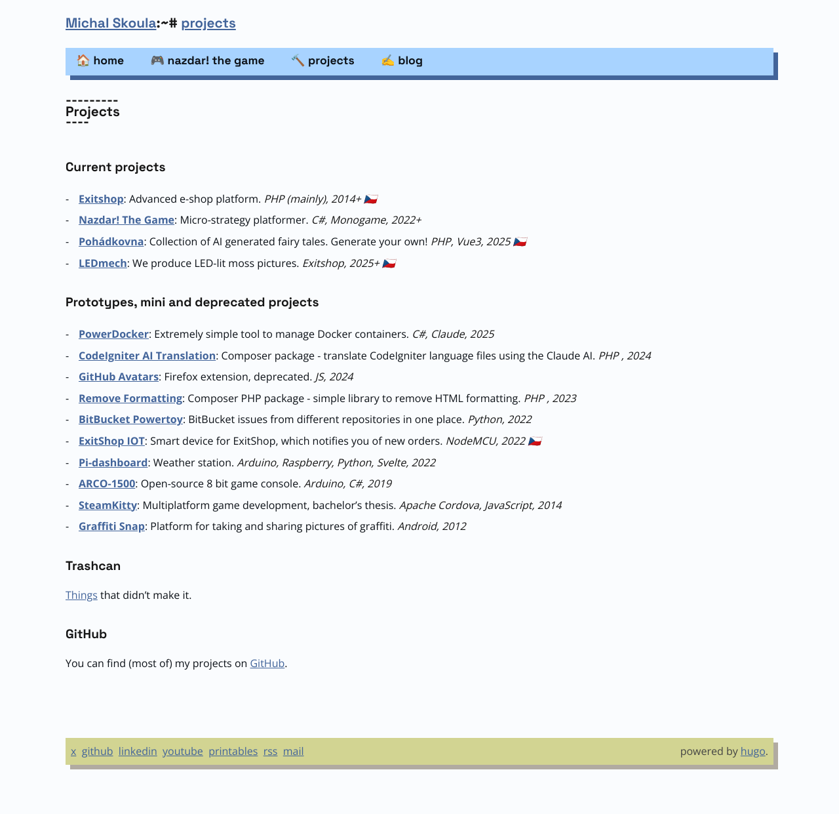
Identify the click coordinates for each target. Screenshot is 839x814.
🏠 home (100, 61)
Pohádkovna (111, 241)
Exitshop (101, 199)
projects (208, 23)
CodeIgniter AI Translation (147, 355)
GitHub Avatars (119, 376)
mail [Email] (293, 751)
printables (233, 751)
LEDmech (103, 263)
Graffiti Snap (112, 526)
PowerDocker (114, 334)
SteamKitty (108, 505)
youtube (183, 751)
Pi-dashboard (113, 462)
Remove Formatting (130, 398)
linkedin (138, 751)
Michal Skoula (111, 23)
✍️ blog (402, 61)
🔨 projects (323, 61)
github (97, 751)
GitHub (267, 663)
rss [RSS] (270, 751)
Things (82, 595)
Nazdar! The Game (126, 220)
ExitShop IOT (112, 441)
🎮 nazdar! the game (207, 61)
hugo (753, 751)
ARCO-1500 (107, 483)
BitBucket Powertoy (131, 419)
